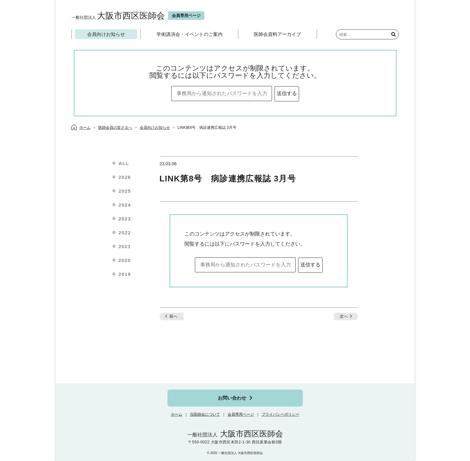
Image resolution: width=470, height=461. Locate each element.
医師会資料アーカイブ (277, 34)
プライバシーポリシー (280, 414)
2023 (125, 218)
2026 (125, 177)
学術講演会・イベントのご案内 (189, 34)
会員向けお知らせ (106, 34)
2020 (125, 260)
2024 (125, 205)
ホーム (176, 414)
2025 (125, 191)
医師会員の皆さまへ (115, 127)
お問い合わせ (232, 398)
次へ (344, 316)
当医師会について (205, 414)
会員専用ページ (241, 414)
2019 (125, 274)
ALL (124, 163)
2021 (125, 246)
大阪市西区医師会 (118, 15)
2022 (125, 232)
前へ (173, 316)
